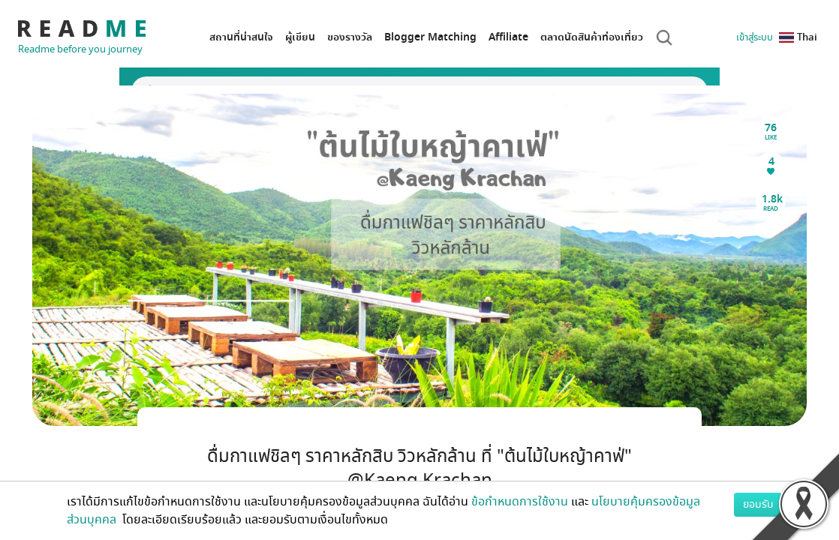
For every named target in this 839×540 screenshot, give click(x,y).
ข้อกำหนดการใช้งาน (519, 502)
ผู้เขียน (300, 37)
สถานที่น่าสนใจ (241, 37)
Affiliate (508, 37)
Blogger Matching (430, 37)
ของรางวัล (349, 37)
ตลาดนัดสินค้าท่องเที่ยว (591, 37)
